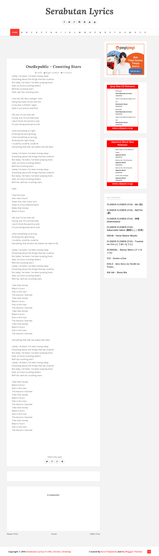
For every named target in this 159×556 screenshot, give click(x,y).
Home (15, 32)
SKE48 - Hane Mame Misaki (122, 235)
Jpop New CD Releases (122, 86)
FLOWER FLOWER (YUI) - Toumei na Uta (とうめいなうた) (125, 243)
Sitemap (66, 551)
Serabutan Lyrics (79, 11)
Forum (57, 551)
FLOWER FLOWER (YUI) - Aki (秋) (125, 204)
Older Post (95, 534)
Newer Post (12, 534)
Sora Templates (109, 551)
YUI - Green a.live (116, 258)
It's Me (48, 551)
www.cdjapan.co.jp (122, 128)
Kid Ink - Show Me (117, 272)
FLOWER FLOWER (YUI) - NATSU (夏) (125, 211)
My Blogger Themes (132, 551)
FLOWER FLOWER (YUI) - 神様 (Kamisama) (123, 220)
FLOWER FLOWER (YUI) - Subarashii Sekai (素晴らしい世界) (125, 228)
